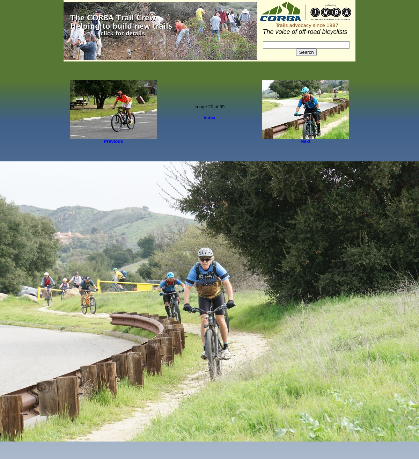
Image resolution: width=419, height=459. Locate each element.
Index (209, 117)
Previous (113, 141)
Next (305, 141)
